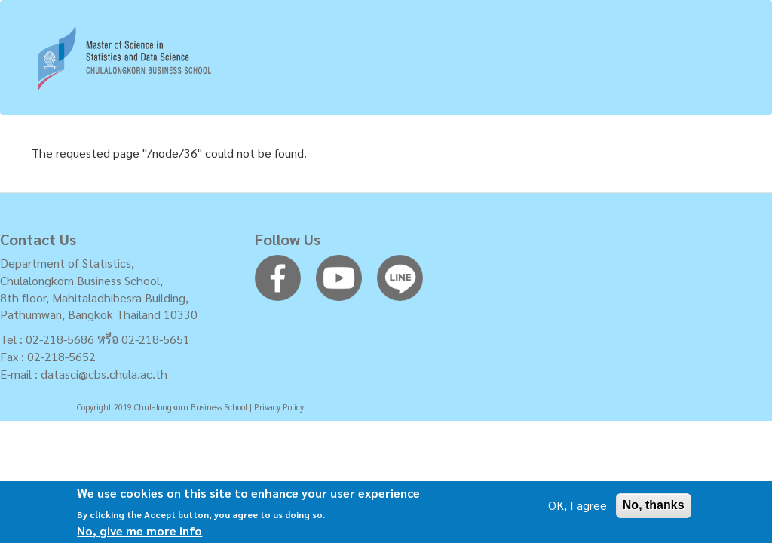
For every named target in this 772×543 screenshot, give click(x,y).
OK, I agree (577, 508)
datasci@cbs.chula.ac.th (104, 374)
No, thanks (654, 508)
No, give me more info (139, 533)
